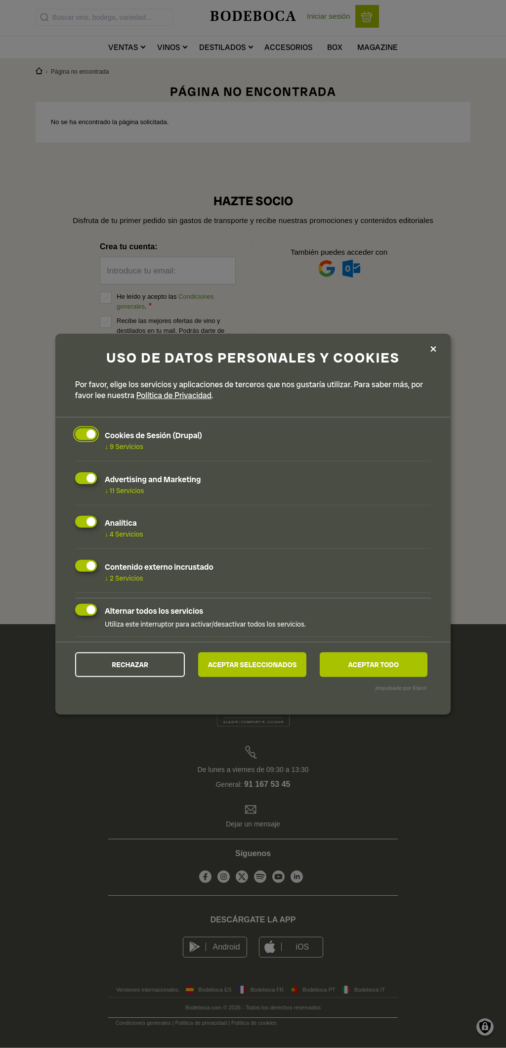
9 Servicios (124, 447)
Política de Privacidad (173, 395)
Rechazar (130, 664)
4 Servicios (124, 534)
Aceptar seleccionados (252, 664)
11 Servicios (124, 490)
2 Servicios (124, 578)
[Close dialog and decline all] (433, 349)
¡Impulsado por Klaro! (401, 687)
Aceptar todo (373, 664)
